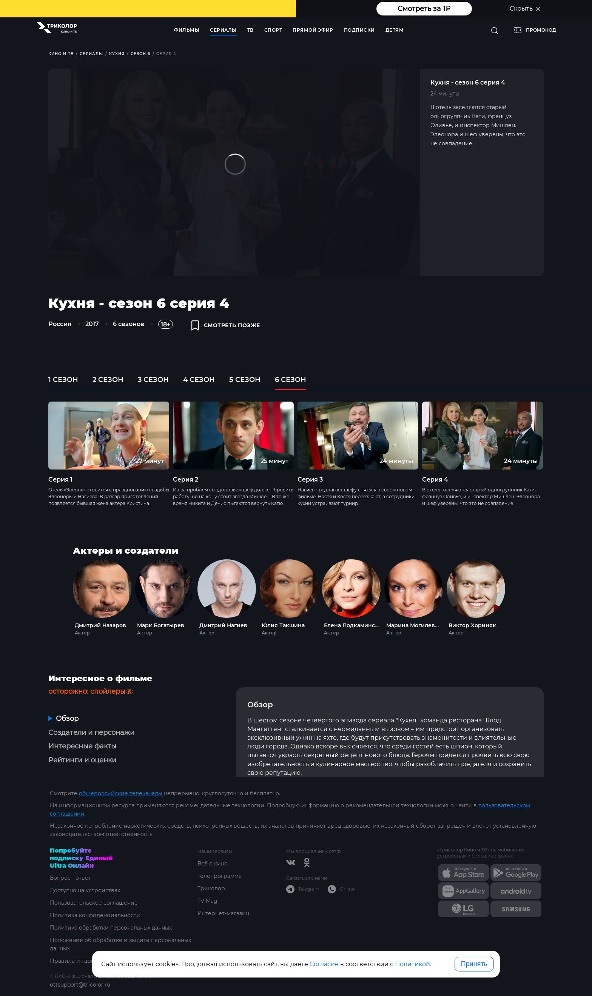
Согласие (324, 964)
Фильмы (186, 30)
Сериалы (223, 30)
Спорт (273, 30)
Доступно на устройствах (85, 890)
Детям (394, 30)
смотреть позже (225, 325)
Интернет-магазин (223, 913)
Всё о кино (212, 863)
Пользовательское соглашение (94, 902)
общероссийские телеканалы (120, 793)
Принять (474, 964)
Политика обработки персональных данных (111, 927)
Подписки (359, 30)
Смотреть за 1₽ (424, 9)
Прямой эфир (313, 30)
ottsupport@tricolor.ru (80, 984)
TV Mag (207, 900)
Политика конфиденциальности (95, 915)
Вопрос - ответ (70, 877)
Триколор (211, 888)
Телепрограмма (219, 876)
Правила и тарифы (76, 961)
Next (557, 435)
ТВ (250, 30)
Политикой (412, 964)
